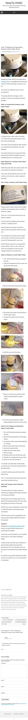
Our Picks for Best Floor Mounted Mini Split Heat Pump (20, 622)
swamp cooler (5, 81)
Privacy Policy (7, 713)
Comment (3, 663)
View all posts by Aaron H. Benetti (9, 609)
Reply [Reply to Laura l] (2, 649)
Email (2, 686)
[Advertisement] (14, 30)
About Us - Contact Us (19, 713)
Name (2, 680)
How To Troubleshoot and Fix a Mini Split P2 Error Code (7, 622)
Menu (14, 12)
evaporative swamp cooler (17, 526)
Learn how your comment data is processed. (13, 704)
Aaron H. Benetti (7, 51)
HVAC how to (8, 589)
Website (3, 692)
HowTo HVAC (14, 2)
